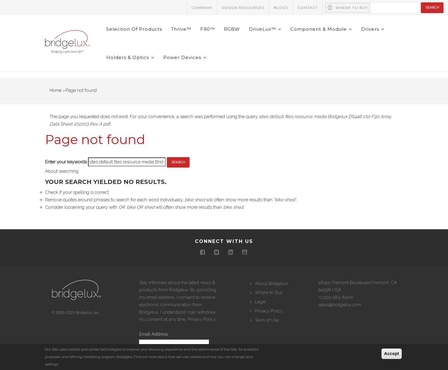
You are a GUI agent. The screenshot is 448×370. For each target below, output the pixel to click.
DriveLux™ (265, 29)
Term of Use (267, 320)
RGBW (232, 29)
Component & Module (321, 29)
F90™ (207, 29)
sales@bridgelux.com (339, 304)
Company (202, 7)
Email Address (153, 334)
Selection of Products (134, 29)
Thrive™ (181, 29)
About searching (61, 171)
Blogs (281, 7)
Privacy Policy (201, 319)
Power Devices (185, 57)
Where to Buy (351, 7)
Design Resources (243, 7)
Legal (260, 301)
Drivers (372, 29)
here (63, 364)
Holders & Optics (130, 57)
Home (55, 90)
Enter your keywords (66, 162)
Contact (308, 7)
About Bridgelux (271, 283)
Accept (391, 353)
